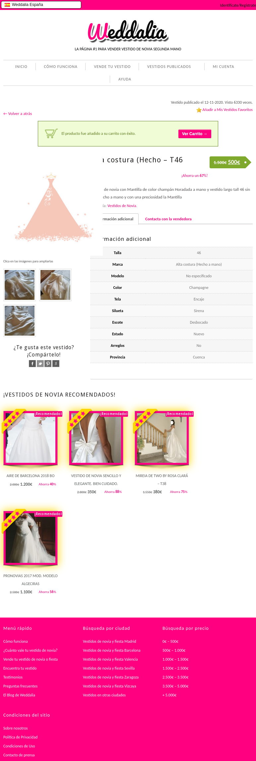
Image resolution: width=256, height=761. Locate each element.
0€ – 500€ (170, 641)
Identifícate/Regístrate (238, 5)
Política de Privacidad (20, 737)
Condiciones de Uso (19, 746)
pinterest (47, 363)
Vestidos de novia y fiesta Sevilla (109, 668)
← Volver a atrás (17, 113)
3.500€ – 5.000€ (175, 686)
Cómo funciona (15, 641)
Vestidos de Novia (121, 205)
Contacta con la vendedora (168, 218)
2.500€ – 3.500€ (175, 677)
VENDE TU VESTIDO (112, 66)
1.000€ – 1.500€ (175, 659)
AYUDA (123, 80)
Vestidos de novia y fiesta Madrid (109, 641)
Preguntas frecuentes (20, 686)
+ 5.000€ (169, 695)
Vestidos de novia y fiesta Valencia (110, 659)
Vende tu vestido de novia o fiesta (30, 659)
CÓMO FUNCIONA (61, 66)
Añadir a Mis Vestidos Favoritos (227, 109)
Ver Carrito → (195, 134)
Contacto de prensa (19, 755)
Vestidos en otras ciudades (104, 695)
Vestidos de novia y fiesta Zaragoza (111, 677)
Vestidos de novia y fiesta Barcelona (112, 650)
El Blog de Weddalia (19, 695)
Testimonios (13, 677)
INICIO (21, 66)
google (55, 363)
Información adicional (114, 218)
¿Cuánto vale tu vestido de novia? (30, 650)
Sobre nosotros (15, 728)
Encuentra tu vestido (19, 668)
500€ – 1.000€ (173, 650)
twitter (40, 363)
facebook (32, 363)
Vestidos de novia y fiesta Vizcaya (109, 686)
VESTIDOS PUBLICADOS (168, 67)
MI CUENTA (222, 67)
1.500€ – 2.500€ (175, 668)
